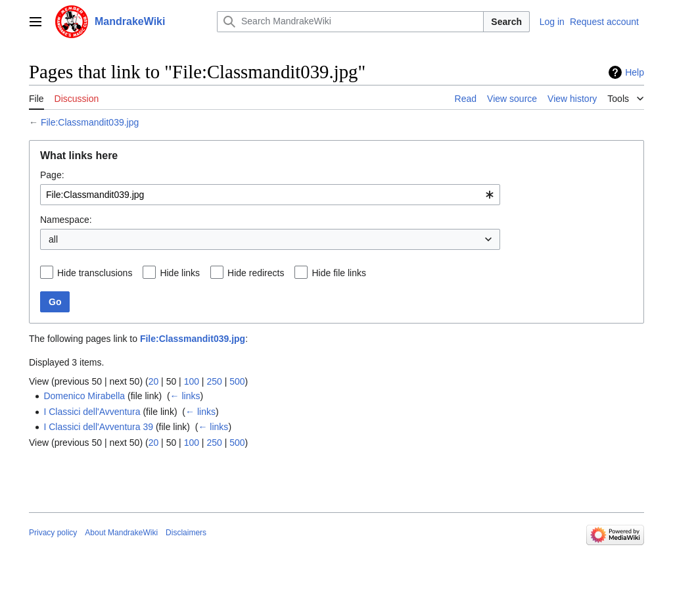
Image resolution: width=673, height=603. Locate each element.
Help (634, 72)
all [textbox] (53, 239)
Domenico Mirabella (84, 396)
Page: (52, 175)
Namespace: (66, 219)
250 (213, 381)
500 (236, 381)
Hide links (180, 273)
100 (191, 381)
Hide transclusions (94, 273)
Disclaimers (186, 532)
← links (185, 396)
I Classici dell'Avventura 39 (98, 427)
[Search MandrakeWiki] (350, 21)
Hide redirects (255, 273)
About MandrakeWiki (121, 532)
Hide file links (338, 273)
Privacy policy (53, 532)
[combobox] (270, 194)
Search (506, 21)
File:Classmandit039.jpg (90, 122)
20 (154, 381)
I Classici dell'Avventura (91, 411)
